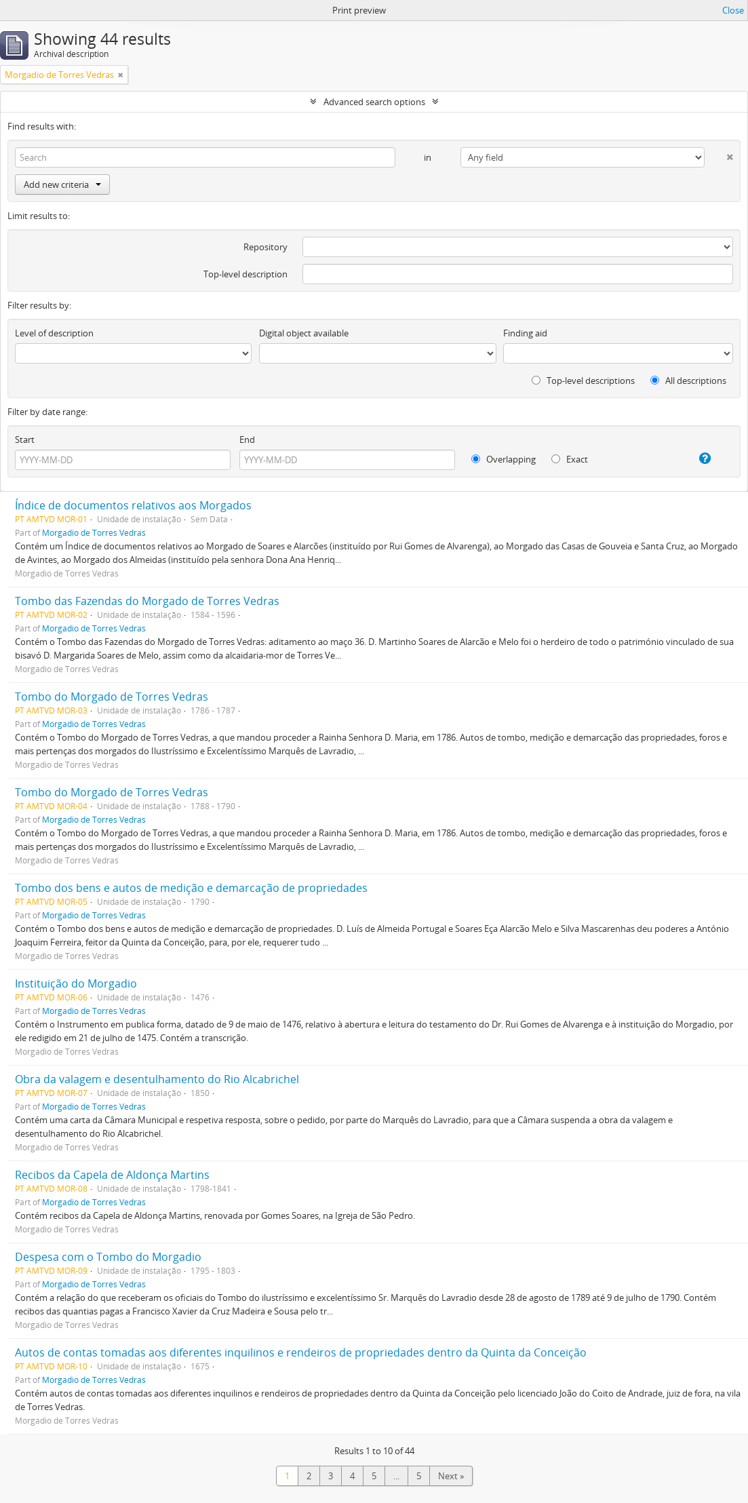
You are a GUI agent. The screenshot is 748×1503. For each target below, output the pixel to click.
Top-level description (245, 274)
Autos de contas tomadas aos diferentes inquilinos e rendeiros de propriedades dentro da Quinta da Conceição (301, 1352)
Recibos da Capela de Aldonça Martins (112, 1174)
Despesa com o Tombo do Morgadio (108, 1256)
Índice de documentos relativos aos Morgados (133, 505)
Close (733, 10)
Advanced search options (374, 102)
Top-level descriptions (583, 380)
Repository (265, 247)
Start (25, 439)
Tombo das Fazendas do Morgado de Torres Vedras (147, 600)
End (247, 439)
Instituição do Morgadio (76, 983)
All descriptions (688, 380)
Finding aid (525, 333)
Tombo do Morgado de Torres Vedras (111, 696)
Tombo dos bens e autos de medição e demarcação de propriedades (191, 887)
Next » (451, 1476)
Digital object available (304, 333)
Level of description (54, 333)
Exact (569, 459)
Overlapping (503, 459)
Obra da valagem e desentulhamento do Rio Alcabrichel (157, 1079)
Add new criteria (62, 184)
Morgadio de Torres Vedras (94, 532)
